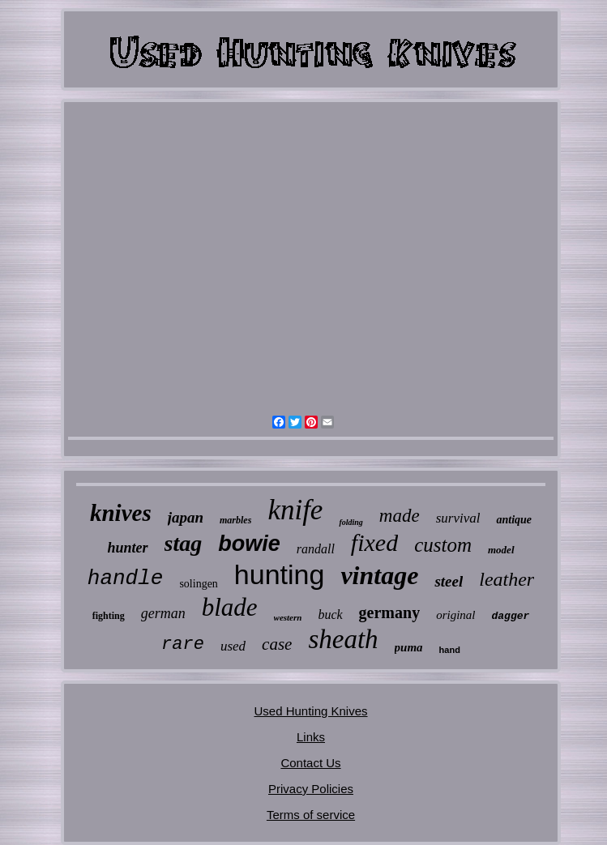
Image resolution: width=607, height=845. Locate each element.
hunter (128, 548)
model (501, 550)
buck (330, 614)
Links (311, 737)
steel (448, 581)
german (163, 613)
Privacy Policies (310, 789)
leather (506, 579)
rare (182, 644)
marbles (235, 520)
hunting (279, 574)
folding (350, 522)
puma (409, 647)
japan (185, 517)
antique (514, 520)
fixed (374, 542)
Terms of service (311, 815)
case (277, 644)
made (399, 516)
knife (295, 510)
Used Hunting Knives (310, 711)
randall (316, 549)
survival (458, 518)
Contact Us (310, 763)
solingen (198, 584)
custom (443, 545)
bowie (249, 543)
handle (126, 578)
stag (184, 543)
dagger (511, 616)
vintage (379, 575)
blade (230, 607)
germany (390, 612)
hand (449, 650)
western (288, 617)
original (455, 614)
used (233, 646)
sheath (343, 639)
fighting (108, 615)
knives (121, 513)
